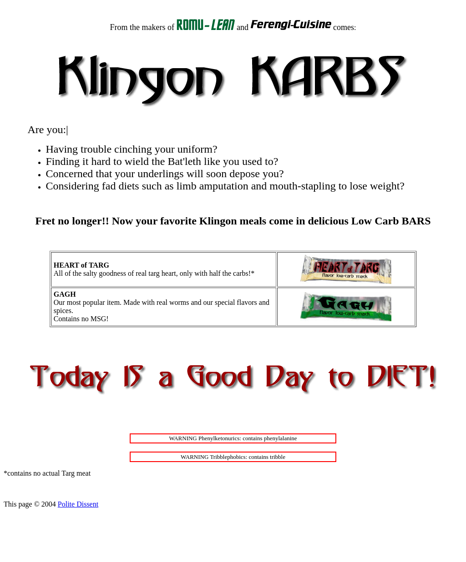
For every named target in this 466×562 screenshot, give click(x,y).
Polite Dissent (78, 504)
